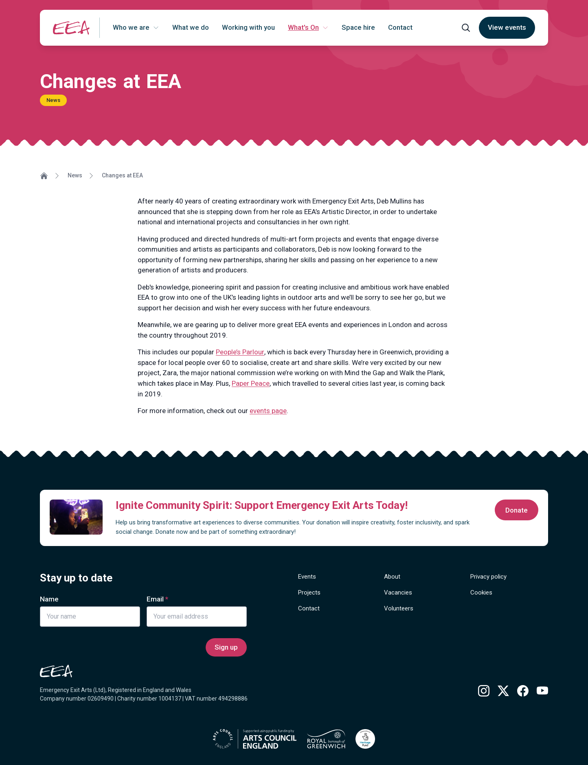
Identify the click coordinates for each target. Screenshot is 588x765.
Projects (309, 592)
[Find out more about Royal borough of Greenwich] (326, 739)
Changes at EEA (122, 175)
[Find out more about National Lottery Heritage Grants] (365, 739)
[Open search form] (466, 28)
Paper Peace (251, 383)
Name (49, 599)
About (392, 576)
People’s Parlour (240, 352)
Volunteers (398, 608)
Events (307, 576)
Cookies (481, 592)
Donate (516, 510)
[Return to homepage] (71, 27)
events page (268, 411)
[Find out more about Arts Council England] (254, 739)
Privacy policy (488, 576)
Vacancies (398, 592)
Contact (309, 608)
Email (155, 599)
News (75, 175)
